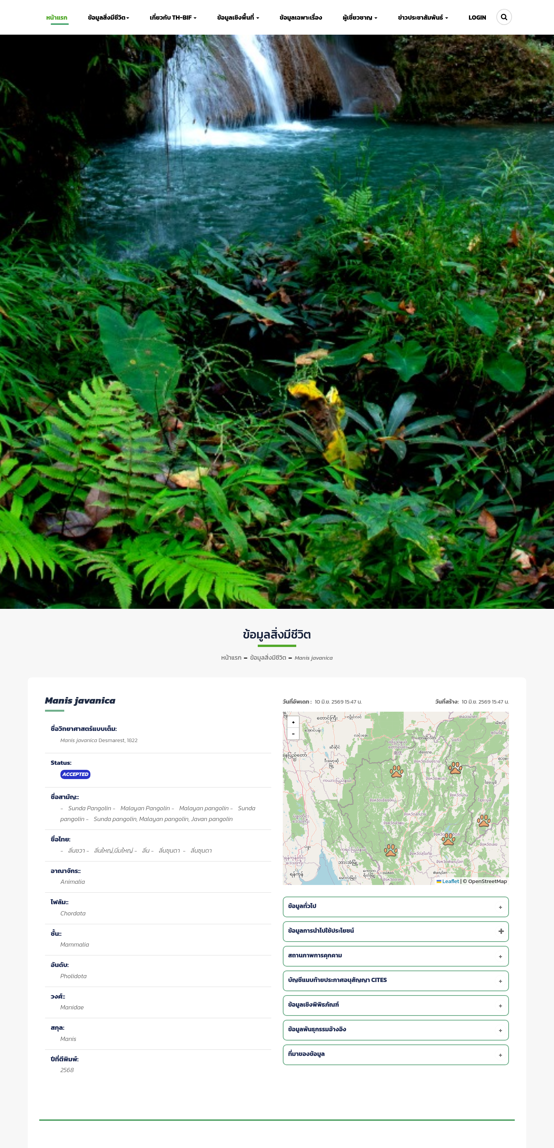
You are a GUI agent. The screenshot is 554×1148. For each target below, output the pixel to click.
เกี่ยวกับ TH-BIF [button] (173, 17)
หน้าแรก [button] (58, 17)
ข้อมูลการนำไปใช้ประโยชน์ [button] (397, 931)
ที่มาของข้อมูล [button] (397, 1055)
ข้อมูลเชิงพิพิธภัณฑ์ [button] (397, 1005)
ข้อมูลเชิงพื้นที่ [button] (238, 17)
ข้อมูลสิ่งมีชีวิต (268, 657)
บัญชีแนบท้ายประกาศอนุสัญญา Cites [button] (397, 981)
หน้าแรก (231, 657)
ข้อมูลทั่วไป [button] (397, 907)
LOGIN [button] (475, 17)
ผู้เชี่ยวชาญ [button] (359, 17)
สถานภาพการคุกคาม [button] (397, 956)
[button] (396, 771)
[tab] (397, 907)
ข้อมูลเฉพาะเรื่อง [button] (300, 17)
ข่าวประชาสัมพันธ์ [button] (421, 17)
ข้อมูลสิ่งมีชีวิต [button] (109, 17)
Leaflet (448, 881)
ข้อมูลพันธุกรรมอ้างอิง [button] (397, 1030)
